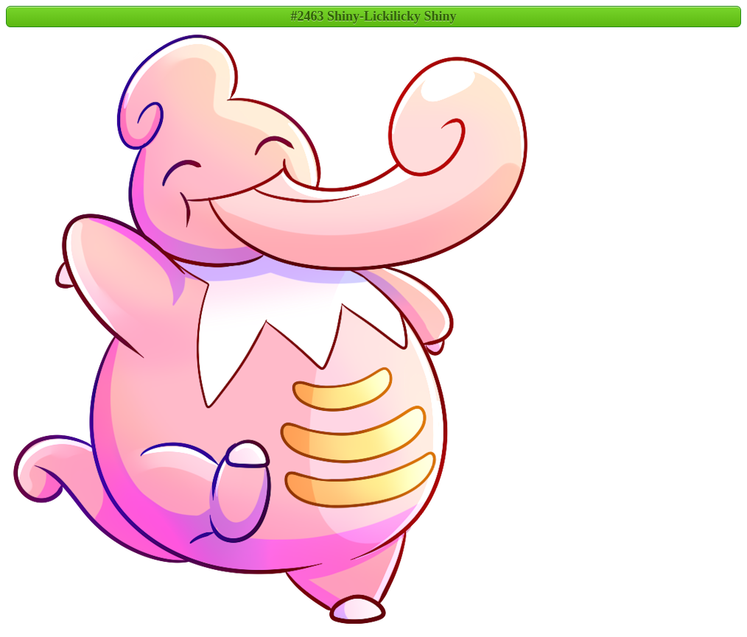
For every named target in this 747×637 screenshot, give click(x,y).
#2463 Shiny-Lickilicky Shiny (373, 16)
